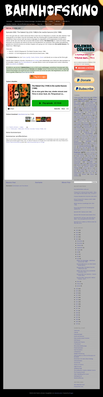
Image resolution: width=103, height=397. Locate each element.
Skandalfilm (90, 162)
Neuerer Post (11, 182)
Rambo (75, 154)
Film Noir (27, 129)
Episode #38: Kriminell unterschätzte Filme (85, 214)
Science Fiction (88, 159)
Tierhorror (85, 168)
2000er (83, 101)
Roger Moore (91, 155)
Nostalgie (92, 149)
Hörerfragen (77, 135)
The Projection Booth (79, 372)
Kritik (86, 143)
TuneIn (32, 57)
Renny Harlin (89, 154)
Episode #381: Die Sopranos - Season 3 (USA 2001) (86, 274)
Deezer (42, 57)
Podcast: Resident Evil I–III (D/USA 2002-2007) (85, 196)
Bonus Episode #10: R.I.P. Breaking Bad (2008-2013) (84, 208)
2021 (77, 239)
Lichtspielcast (77, 351)
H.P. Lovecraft (91, 130)
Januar (79, 286)
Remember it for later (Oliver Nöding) (83, 358)
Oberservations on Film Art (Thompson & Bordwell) (84, 356)
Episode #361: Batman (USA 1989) (83, 212)
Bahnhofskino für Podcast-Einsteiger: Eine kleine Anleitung (31, 21)
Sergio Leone (93, 160)
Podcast (37, 129)
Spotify (28, 57)
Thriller (41, 129)
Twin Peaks (81, 169)
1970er (95, 97)
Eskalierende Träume (79, 342)
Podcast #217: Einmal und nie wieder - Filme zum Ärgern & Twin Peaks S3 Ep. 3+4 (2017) (85, 192)
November (80, 243)
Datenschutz (57, 24)
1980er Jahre (21, 129)
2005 (77, 321)
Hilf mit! (58, 21)
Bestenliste (94, 110)
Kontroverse (78, 143)
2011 (77, 308)
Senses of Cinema (78, 364)
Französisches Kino (89, 127)
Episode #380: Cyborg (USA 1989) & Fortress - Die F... (86, 278)
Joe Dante (90, 136)
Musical (85, 149)
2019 (77, 291)
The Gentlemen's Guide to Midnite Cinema (85, 370)
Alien (81, 106)
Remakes (81, 154)
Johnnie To (84, 139)
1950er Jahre (77, 97)
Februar (79, 283)
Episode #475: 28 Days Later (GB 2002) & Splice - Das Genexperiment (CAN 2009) (84, 218)
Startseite (9, 21)
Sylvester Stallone (89, 166)
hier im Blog (35, 60)
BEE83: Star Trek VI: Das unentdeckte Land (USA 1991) (86, 271)
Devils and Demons (79, 336)
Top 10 (91, 168)
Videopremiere (78, 172)
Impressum (48, 24)
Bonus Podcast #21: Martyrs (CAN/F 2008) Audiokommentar (84, 199)
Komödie (32, 129)
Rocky (95, 154)
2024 (77, 232)
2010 (77, 310)
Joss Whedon (92, 139)
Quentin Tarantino (90, 152)
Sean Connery (77, 160)
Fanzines (94, 124)
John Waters (92, 138)
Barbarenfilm (86, 110)
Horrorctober (77, 133)
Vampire (82, 171)
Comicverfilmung (87, 115)
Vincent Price (88, 172)
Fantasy (86, 124)
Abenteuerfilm (89, 103)
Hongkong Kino (88, 132)
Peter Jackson (92, 150)
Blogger (71, 393)
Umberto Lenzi (90, 169)
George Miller (77, 130)
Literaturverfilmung (85, 146)
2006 (77, 319)
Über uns (39, 24)
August (79, 249)
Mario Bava (82, 147)
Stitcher (37, 57)
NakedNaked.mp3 (23, 114)
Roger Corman (80, 155)
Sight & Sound (77, 366)
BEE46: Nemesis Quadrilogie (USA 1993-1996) (84, 204)
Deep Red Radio (78, 334)
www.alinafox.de (13, 64)
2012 (77, 306)
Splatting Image (78, 368)
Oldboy (75, 150)
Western (84, 174)
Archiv (51, 21)
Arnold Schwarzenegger (91, 106)
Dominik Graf (86, 123)
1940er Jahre (14, 129)
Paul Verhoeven (83, 150)
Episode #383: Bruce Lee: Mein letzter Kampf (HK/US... (86, 264)
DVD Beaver (77, 340)
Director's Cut (81, 121)
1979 (77, 324)
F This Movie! (77, 344)
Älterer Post (66, 182)
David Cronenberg (78, 118)
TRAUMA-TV (66, 21)
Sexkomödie (77, 162)
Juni (78, 254)
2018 (77, 293)
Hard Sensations (78, 349)
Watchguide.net (78, 376)
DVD (96, 115)
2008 (77, 315)
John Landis (85, 138)
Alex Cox (76, 106)
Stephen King (79, 165)
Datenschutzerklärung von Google (35, 142)
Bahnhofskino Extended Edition (85, 109)
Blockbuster (77, 114)
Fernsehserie (85, 126)
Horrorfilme (89, 133)
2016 (77, 297)
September (80, 247)
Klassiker (76, 141)
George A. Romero (90, 129)
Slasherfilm (77, 163)
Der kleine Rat (83, 120)
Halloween (76, 132)
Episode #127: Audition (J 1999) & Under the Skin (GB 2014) (85, 222)
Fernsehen (76, 126)
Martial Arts (91, 147)
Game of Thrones (78, 129)
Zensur (92, 174)
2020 (77, 288)
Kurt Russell (92, 143)
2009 (77, 313)
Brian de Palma (90, 114)
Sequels (84, 160)
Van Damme (92, 171)
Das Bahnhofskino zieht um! (81, 189)
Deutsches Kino (93, 120)
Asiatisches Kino (80, 107)
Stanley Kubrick (93, 163)
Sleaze (84, 163)
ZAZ (45, 129)
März (78, 281)
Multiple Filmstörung (79, 353)
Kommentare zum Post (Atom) (20, 185)
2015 (77, 299)
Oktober (79, 245)
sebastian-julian (58, 393)
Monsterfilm (77, 149)
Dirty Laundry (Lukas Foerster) (81, 338)
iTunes (24, 57)
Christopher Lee (77, 115)
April (78, 258)
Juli (78, 252)
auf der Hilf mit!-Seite (27, 72)
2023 (77, 234)
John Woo (76, 139)
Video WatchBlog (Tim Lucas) (81, 374)
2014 (77, 301)
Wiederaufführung (78, 378)
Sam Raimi (87, 157)
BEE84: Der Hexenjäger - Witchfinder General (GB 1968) (86, 261)
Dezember (80, 241)
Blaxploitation (91, 112)
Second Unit (77, 362)
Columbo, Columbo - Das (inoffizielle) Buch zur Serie (20, 24)
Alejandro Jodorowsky (90, 104)
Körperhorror (77, 144)
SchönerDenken (78, 360)
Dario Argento (91, 117)
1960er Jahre (86, 97)
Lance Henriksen (87, 144)
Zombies (76, 175)
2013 (77, 304)
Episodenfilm (93, 123)
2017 (77, 295)
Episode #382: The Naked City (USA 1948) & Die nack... (86, 268)
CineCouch (77, 330)
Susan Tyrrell (77, 166)
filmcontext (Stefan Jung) (80, 346)
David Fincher (89, 118)
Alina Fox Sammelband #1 (25, 62)
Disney (92, 121)
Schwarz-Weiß (77, 159)
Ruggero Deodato (78, 157)
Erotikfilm (78, 124)
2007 (77, 317)
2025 (77, 230)
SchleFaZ (94, 157)
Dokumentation (77, 123)
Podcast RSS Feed (78, 386)
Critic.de (76, 332)
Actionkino (77, 104)
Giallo (83, 130)
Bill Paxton (81, 112)
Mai (78, 256)
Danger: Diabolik (81, 117)
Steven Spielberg (90, 165)
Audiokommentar (90, 107)
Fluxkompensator (78, 348)
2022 (77, 237)
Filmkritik (79, 127)
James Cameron (82, 136)
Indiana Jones (85, 135)
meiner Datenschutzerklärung (13, 142)
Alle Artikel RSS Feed (79, 384)
